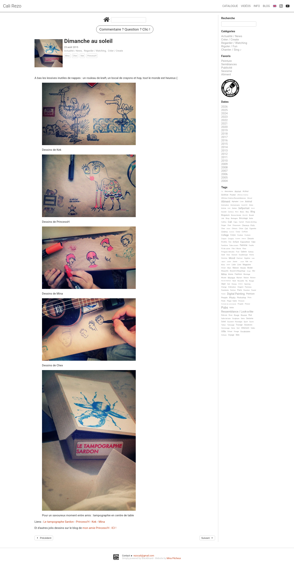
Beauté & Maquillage (237, 271)
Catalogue (230, 6)
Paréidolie (225, 290)
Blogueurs (225, 215)
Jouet (242, 261)
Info (257, 6)
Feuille (251, 245)
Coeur (238, 231)
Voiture (224, 335)
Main (229, 268)
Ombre (240, 284)
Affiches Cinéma (242, 195)
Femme (243, 245)
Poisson (241, 301)
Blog (266, 6)
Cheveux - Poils (248, 225)
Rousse (244, 315)
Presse (247, 304)
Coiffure (245, 231)
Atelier (234, 208)
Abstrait (238, 191)
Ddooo (244, 238)
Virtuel (229, 331)
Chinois (234, 228)
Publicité (226, 67)
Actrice (224, 195)
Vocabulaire (245, 331)
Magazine (247, 264)
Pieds (223, 301)
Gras (228, 255)
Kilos (223, 264)
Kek (82, 56)
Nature (246, 277)
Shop (228, 218)
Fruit (237, 252)
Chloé (241, 228)
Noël (234, 281)
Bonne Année (236, 215)
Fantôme (224, 245)
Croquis (231, 238)
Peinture (226, 61)
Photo (232, 298)
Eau (230, 242)
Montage (246, 274)
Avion (253, 208)
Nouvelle (240, 281)
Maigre (223, 267)
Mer (253, 271)
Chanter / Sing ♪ (231, 49)
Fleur (244, 248)
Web (237, 335)
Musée (223, 277)
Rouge (236, 315)
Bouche (245, 215)
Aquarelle (244, 205)
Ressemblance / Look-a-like (237, 311)
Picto (249, 297)
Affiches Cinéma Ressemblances (233, 198)
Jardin (229, 261)
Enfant (236, 242)
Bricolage (243, 218)
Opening (247, 284)
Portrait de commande (228, 304)
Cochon (231, 231)
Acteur (246, 191)
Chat (229, 225)
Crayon (223, 238)
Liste (234, 264)
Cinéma (224, 232)
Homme (224, 258)
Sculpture (235, 318)
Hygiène (247, 258)
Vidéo (253, 328)
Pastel (253, 290)
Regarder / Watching (95, 50)
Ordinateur (232, 287)
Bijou (236, 211)
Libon (228, 264)
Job (222, 218)
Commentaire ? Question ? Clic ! (124, 29)
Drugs (249, 271)
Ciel (246, 228)
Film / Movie (236, 248)
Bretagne (234, 218)
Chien (228, 228)
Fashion (238, 274)
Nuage (251, 281)
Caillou (223, 222)
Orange (224, 287)
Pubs (224, 307)
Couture (247, 235)
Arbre (251, 205)
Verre (233, 328)
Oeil (228, 284)
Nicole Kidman (226, 280)
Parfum (233, 290)
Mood (232, 258)
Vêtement (245, 328)
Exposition (245, 242)
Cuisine (237, 238)
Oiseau (234, 284)
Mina (67, 56)
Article (223, 208)
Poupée (240, 304)
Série (243, 318)
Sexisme (226, 71)
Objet (223, 284)
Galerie (244, 252)
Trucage (239, 325)
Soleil (223, 321)
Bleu (247, 212)
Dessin (251, 239)
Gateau (251, 252)
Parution (246, 290)
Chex (75, 56)
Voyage (231, 335)
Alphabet (235, 201)
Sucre (251, 321)
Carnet (241, 222)
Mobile (230, 274)
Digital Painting (236, 294)
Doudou (224, 242)
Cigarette (252, 228)
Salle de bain (226, 318)
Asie (229, 208)
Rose (230, 315)
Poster (233, 195)
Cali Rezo (12, 6)
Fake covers (233, 245)
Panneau (248, 287)
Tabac (223, 325)
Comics (231, 212)
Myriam (239, 277)
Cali (230, 222)
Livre (239, 264)
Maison (235, 268)
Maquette (224, 271)
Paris (239, 290)
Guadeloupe (243, 255)
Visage (236, 331)
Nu (246, 281)
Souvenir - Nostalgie (234, 321)
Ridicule (224, 315)
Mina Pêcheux (174, 558)
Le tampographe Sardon (58, 521)
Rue (250, 315)
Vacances (248, 325)
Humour (239, 258)
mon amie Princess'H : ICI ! (99, 528)
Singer (223, 225)
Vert (238, 328)
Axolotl (223, 212)
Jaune (234, 261)
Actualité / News (73, 50)
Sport (246, 321)
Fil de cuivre (225, 248)
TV (222, 191)
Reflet (232, 307)
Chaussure (236, 225)
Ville (223, 331)
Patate (223, 294)
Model (250, 268)
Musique (231, 278)
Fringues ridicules (228, 252)
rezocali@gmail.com (144, 555)
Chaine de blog (250, 222)
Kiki (251, 261)
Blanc (242, 212)
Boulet (251, 215)
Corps (233, 235)
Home (251, 255)
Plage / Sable (232, 301)
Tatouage (230, 325)
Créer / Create (115, 50)
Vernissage (225, 328)
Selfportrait (244, 208)
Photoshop (241, 297)
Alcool (249, 198)
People (224, 298)
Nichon (252, 277)
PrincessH (92, 56)
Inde (253, 258)
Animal (248, 202)
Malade (243, 268)
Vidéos (245, 6)
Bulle (251, 218)
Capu (235, 222)
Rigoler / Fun (229, 46)
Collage (225, 235)
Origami (240, 287)
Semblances (229, 64)
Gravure (234, 255)
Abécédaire (229, 191)
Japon (223, 261)
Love (242, 201)
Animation (225, 205)
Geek (223, 255)
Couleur (240, 235)
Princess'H (83, 521)
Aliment (226, 74)
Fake (253, 242)
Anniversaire (235, 205)
